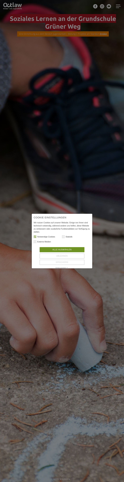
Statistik (67, 236)
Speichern (62, 262)
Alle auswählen (62, 250)
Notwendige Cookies (44, 236)
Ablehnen (62, 256)
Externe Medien (42, 241)
